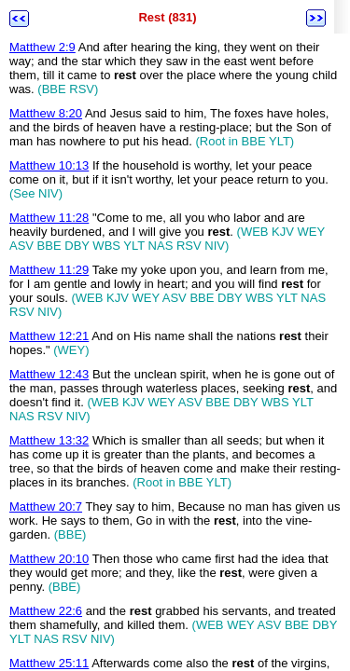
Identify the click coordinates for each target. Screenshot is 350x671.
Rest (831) (167, 17)
